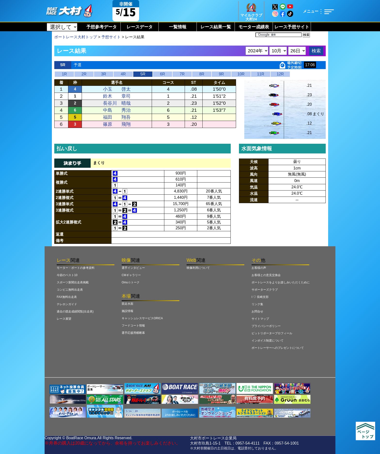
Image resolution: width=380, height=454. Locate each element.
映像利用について (198, 268)
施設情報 (127, 311)
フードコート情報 (133, 325)
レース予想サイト (291, 26)
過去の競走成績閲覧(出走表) (75, 311)
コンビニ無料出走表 (70, 289)
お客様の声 (259, 268)
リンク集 (257, 304)
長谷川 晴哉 (117, 103)
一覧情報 (177, 26)
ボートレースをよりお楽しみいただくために (281, 282)
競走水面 (127, 303)
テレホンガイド (67, 304)
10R (241, 74)
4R (123, 74)
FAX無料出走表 (67, 297)
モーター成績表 (253, 26)
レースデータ (140, 26)
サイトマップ (260, 318)
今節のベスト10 (67, 275)
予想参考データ (101, 26)
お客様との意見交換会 (266, 275)
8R (201, 74)
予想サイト (111, 37)
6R (162, 74)
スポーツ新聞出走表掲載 (73, 282)
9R (221, 74)
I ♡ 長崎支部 (260, 297)
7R (182, 74)
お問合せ (257, 311)
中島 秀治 (117, 110)
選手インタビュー (133, 268)
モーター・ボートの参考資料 (76, 268)
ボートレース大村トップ (75, 37)
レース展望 (64, 318)
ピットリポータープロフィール (272, 333)
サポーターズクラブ (265, 289)
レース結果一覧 (215, 26)
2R (83, 74)
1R (64, 74)
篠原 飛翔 (117, 124)
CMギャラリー (131, 275)
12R (280, 74)
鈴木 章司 (117, 96)
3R (103, 74)
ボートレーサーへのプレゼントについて (278, 348)
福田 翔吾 (117, 117)
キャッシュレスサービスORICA (142, 318)
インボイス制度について (268, 340)
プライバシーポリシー (266, 326)
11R (260, 74)
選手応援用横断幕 (133, 333)
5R (142, 74)
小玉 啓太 (117, 89)
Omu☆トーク (131, 282)
